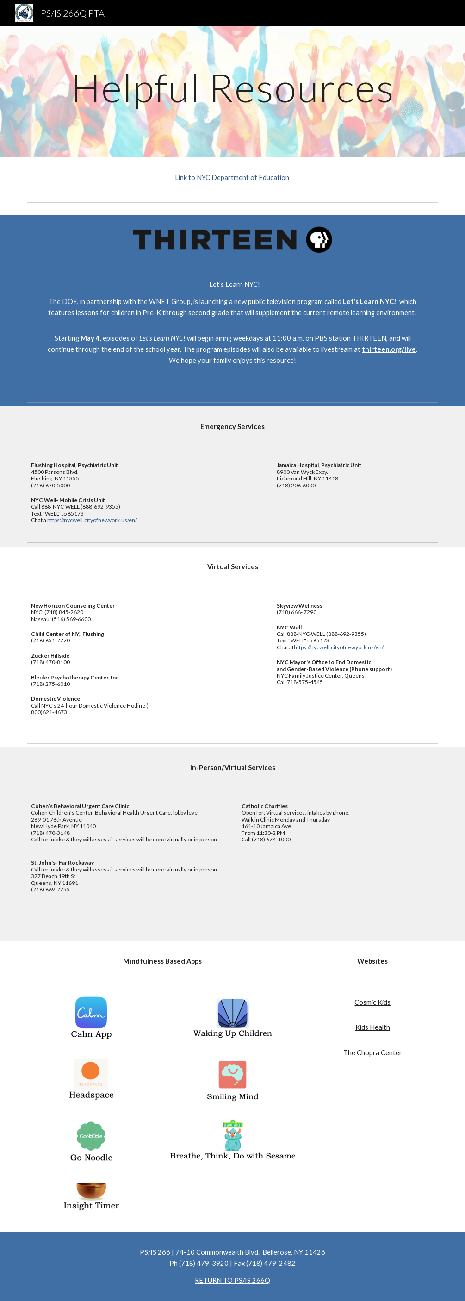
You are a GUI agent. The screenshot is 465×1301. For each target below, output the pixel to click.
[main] (232, 91)
